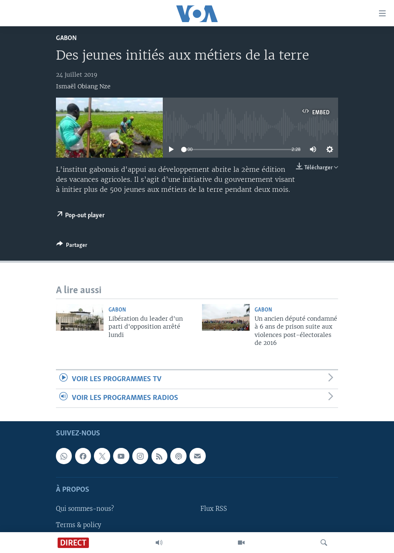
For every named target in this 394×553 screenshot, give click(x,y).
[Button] (71, 246)
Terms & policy (78, 525)
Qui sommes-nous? (85, 509)
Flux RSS (213, 509)
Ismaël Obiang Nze (83, 86)
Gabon (66, 38)
